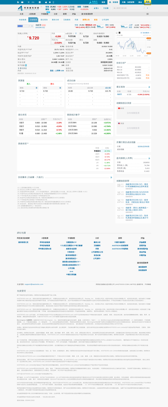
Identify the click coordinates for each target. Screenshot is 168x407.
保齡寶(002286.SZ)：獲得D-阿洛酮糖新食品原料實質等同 (137, 186)
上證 (130, 25)
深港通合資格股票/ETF (71, 265)
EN (33, 2)
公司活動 (71, 268)
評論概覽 (142, 242)
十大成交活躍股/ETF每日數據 (71, 245)
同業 (97, 249)
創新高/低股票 (71, 249)
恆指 (76, 25)
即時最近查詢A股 (44, 249)
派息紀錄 (97, 255)
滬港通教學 (142, 267)
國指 (107, 25)
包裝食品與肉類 (143, 146)
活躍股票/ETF (71, 242)
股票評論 (142, 245)
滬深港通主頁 (23, 242)
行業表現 (71, 252)
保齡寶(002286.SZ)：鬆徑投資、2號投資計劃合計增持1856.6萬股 (138, 202)
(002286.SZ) (40, 27)
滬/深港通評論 (142, 249)
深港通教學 (142, 270)
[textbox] (130, 8)
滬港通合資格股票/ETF (71, 262)
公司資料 (97, 258)
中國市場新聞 (120, 242)
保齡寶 (119, 94)
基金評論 (142, 252)
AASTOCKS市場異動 (120, 249)
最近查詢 (120, 87)
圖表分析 (97, 242)
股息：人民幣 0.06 (57, 71)
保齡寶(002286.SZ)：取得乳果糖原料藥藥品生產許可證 (137, 218)
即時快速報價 (45, 242)
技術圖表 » (145, 33)
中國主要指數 (71, 274)
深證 (130, 27)
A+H (71, 271)
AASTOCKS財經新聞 (120, 245)
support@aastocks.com (34, 284)
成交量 (108, 88)
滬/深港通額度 (71, 255)
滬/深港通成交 (71, 258)
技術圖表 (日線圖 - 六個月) (31, 177)
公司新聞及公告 (97, 252)
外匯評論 (142, 255)
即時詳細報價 (45, 245)
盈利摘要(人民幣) (124, 158)
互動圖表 (97, 245)
